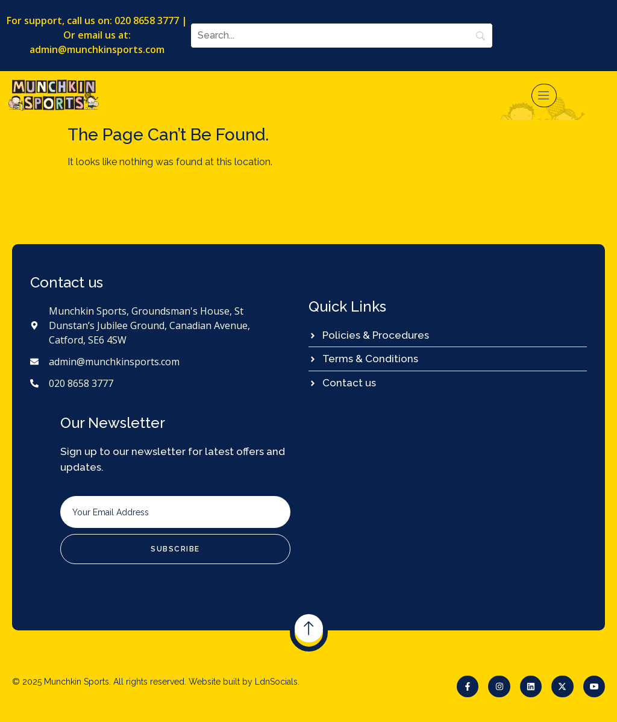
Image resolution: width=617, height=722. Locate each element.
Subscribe (175, 549)
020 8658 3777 (146, 20)
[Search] (341, 35)
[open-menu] (544, 95)
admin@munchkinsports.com (97, 49)
